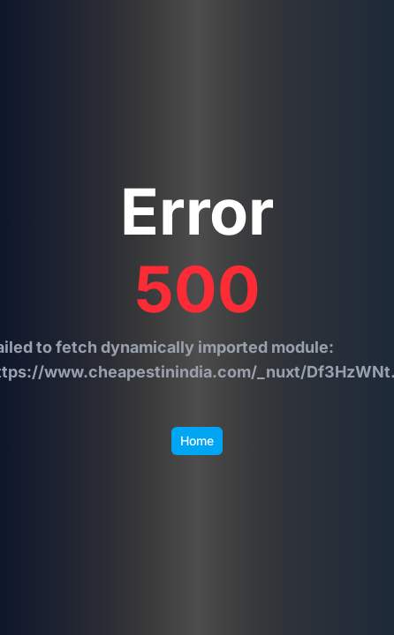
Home (197, 440)
